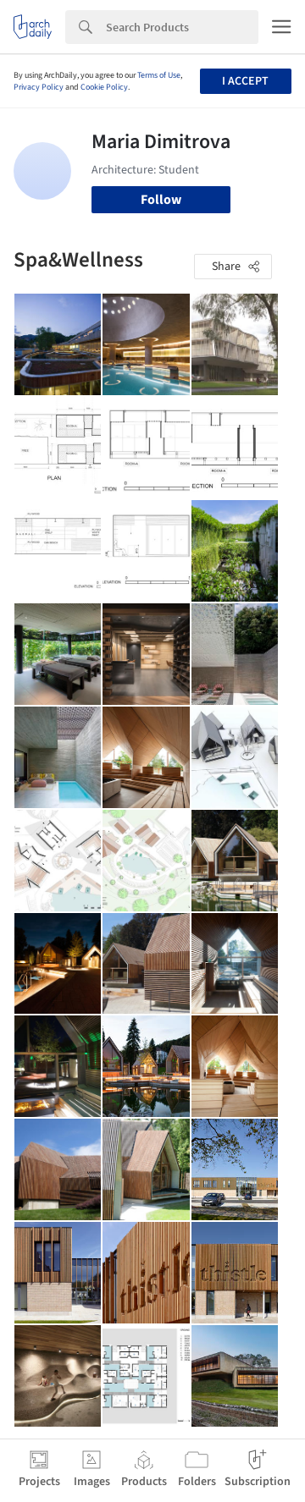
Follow (161, 199)
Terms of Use (158, 75)
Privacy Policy (39, 87)
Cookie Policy (104, 87)
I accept (245, 81)
